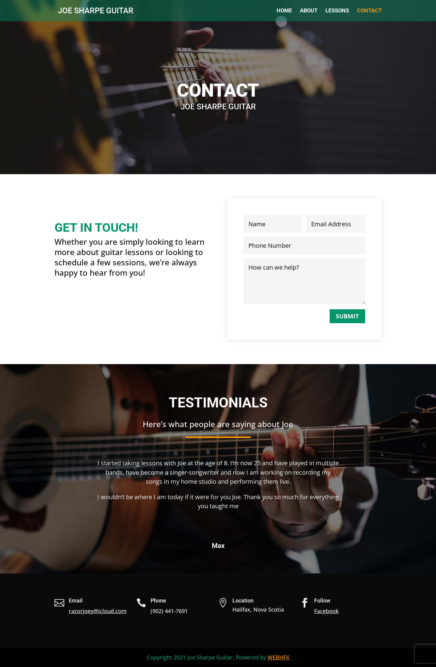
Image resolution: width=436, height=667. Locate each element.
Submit (347, 316)
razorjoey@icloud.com (98, 611)
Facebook (326, 611)
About (309, 11)
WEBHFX (278, 657)
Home (284, 11)
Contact (369, 11)
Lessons (337, 11)
